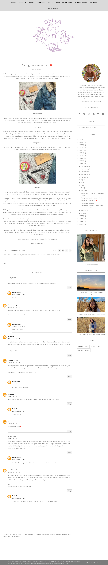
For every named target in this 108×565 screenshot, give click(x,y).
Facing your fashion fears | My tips (92, 198)
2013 (81, 224)
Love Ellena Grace (14, 470)
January (83, 213)
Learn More (90, 562)
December (84, 166)
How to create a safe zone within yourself (92, 314)
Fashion (33, 255)
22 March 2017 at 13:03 (14, 280)
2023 (81, 147)
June (82, 182)
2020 (81, 155)
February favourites (87, 203)
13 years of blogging (91, 265)
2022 (81, 150)
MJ (8, 421)
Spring (59, 255)
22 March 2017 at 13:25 (14, 438)
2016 (81, 216)
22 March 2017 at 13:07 (14, 339)
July (82, 180)
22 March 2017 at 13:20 (14, 423)
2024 (81, 145)
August (83, 177)
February (84, 210)
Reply (69, 287)
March (83, 190)
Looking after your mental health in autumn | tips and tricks (92, 293)
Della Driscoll (16, 292)
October (83, 172)
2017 (81, 164)
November (84, 169)
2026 (81, 139)
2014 (81, 221)
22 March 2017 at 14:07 (18, 384)
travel (87, 346)
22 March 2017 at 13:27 (14, 472)
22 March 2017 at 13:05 (14, 307)
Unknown (11, 336)
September (84, 174)
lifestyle (80, 346)
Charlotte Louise (13, 360)
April (82, 188)
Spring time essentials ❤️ (89, 200)
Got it (99, 562)
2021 (81, 153)
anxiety (87, 350)
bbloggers (12, 255)
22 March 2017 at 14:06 (18, 295)
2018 (81, 161)
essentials (26, 255)
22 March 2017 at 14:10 (18, 460)
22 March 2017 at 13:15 (14, 362)
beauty (19, 255)
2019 (81, 158)
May (82, 185)
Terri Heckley (12, 305)
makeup (53, 255)
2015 (81, 218)
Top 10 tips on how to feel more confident (92, 334)
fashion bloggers (43, 255)
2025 (81, 142)
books (99, 346)
